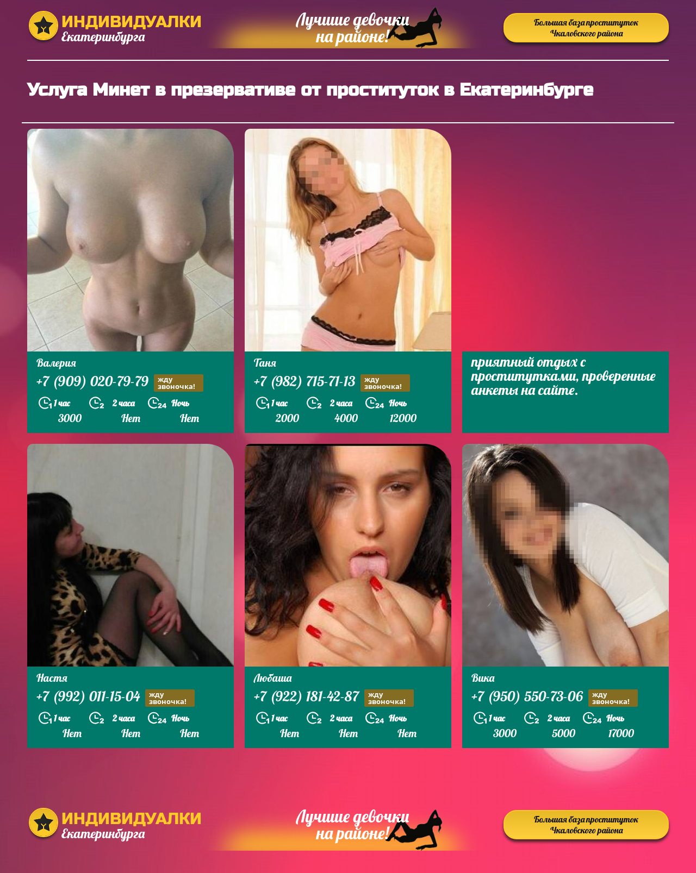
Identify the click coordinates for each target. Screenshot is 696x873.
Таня (265, 362)
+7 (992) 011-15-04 (115, 698)
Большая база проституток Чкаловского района (586, 28)
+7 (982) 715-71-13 (332, 383)
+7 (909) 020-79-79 (119, 383)
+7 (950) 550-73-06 (554, 698)
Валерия (56, 362)
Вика (482, 677)
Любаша (272, 677)
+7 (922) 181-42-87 (334, 698)
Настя (51, 677)
